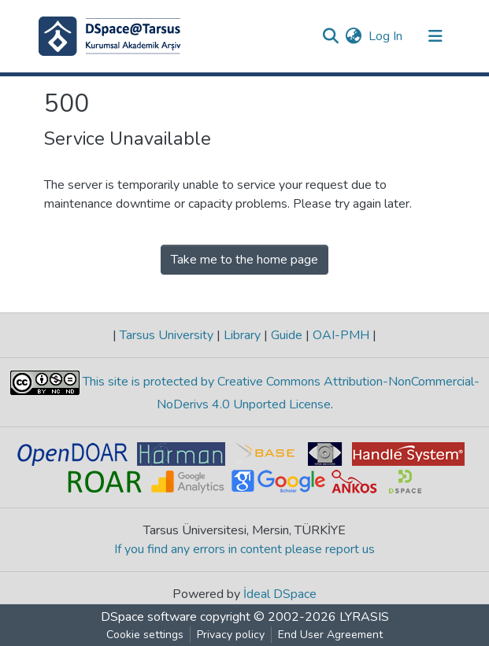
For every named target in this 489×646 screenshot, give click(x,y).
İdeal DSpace (280, 594)
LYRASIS (364, 617)
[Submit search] (331, 36)
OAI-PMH (340, 335)
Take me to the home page (244, 259)
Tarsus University (167, 335)
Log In (386, 36)
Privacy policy (231, 634)
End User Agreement (330, 634)
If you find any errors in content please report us (244, 549)
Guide (287, 335)
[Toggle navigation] (435, 36)
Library (242, 335)
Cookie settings (144, 634)
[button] (354, 36)
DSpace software (149, 617)
